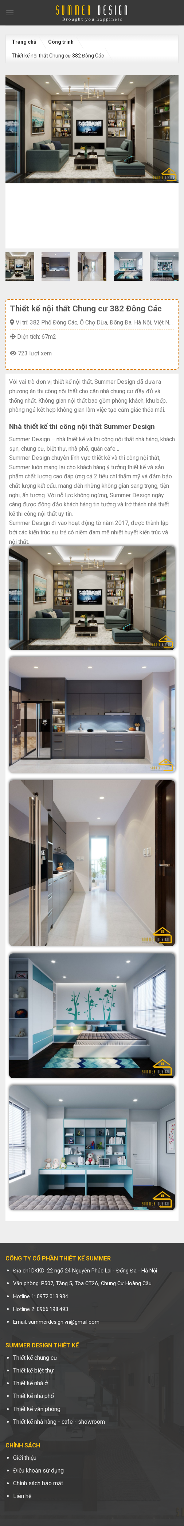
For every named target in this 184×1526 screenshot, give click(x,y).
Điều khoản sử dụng (38, 1470)
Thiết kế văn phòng (36, 1409)
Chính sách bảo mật (38, 1483)
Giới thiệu (24, 1457)
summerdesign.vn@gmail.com (63, 1322)
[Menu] (9, 12)
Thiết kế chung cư (35, 1357)
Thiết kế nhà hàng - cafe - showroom (59, 1421)
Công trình (61, 42)
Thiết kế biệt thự (33, 1370)
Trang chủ (24, 42)
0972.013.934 (52, 1297)
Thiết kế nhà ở (30, 1383)
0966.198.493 (52, 1309)
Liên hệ (22, 1496)
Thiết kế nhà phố (33, 1395)
